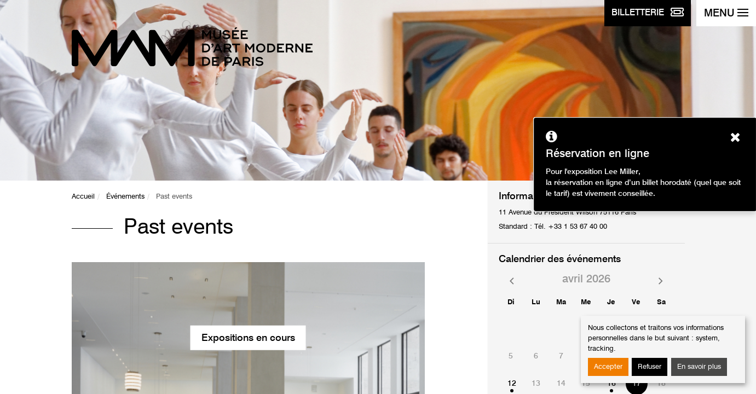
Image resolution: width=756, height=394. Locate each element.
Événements (125, 196)
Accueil (83, 196)
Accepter (608, 366)
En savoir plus (699, 366)
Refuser (649, 366)
